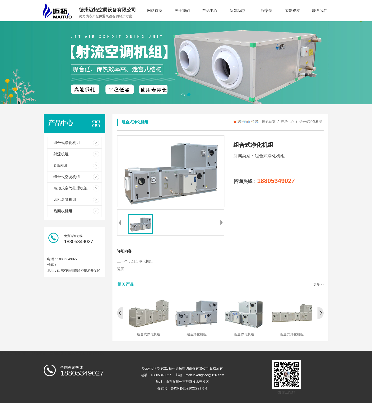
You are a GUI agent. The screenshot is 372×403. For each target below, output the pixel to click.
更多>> (318, 284)
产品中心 (209, 11)
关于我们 (182, 11)
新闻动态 (237, 11)
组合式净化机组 (310, 122)
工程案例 (264, 11)
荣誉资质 (292, 11)
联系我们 (319, 11)
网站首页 (154, 11)
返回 (120, 269)
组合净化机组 (142, 261)
